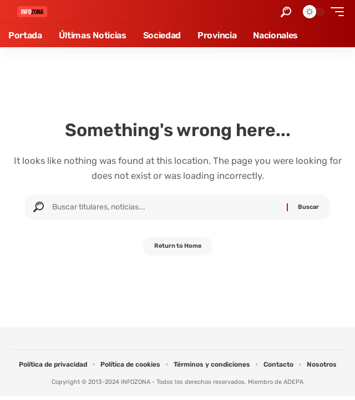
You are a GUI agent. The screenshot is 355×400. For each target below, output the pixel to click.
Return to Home (177, 245)
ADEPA (293, 382)
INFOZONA (135, 382)
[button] (286, 12)
